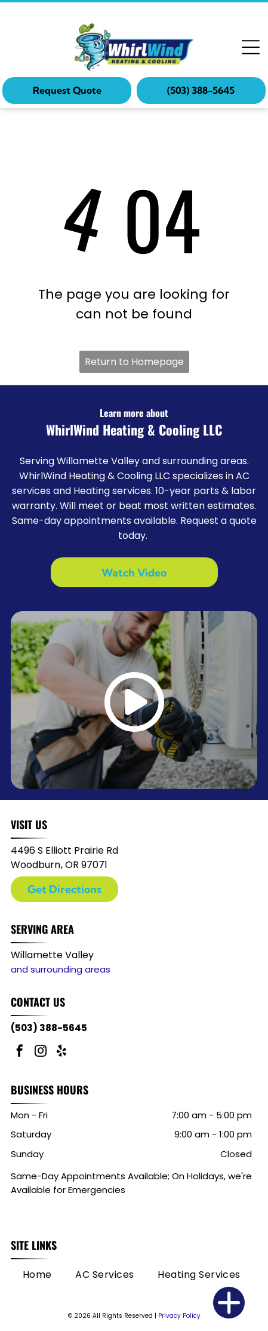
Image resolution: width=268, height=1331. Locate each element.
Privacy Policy (179, 1315)
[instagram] (41, 1052)
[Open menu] (251, 47)
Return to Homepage (134, 362)
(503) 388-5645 (49, 1028)
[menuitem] (37, 1274)
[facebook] (20, 1052)
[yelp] (61, 1052)
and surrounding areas (60, 969)
